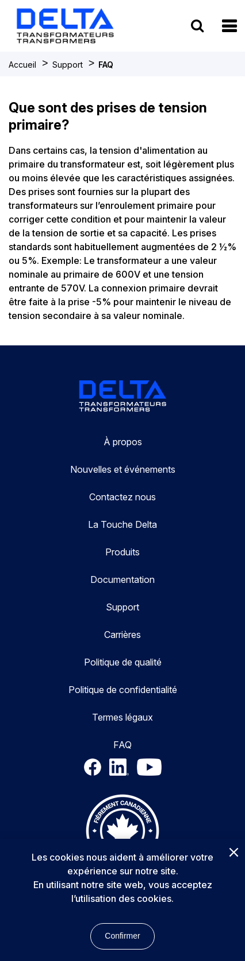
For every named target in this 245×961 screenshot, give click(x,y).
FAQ (105, 64)
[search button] (197, 25)
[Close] (233, 853)
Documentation (122, 579)
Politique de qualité (123, 662)
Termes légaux (122, 717)
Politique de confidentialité (122, 689)
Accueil (22, 64)
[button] (229, 26)
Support (67, 64)
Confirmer (122, 935)
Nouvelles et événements (122, 469)
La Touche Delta (122, 524)
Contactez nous (122, 497)
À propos (123, 442)
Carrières (122, 634)
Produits (122, 552)
